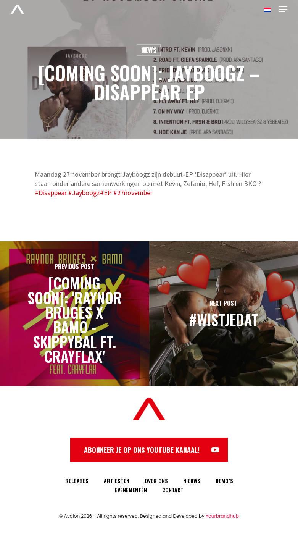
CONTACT (173, 490)
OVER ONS (156, 481)
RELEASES (77, 481)
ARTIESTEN (116, 481)
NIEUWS (191, 481)
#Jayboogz (84, 192)
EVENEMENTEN (131, 490)
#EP (106, 192)
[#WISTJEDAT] (223, 313)
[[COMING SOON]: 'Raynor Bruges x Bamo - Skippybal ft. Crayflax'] (74, 313)
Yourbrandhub (222, 516)
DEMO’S (224, 481)
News (148, 50)
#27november (133, 192)
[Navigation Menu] (283, 9)
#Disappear (51, 192)
